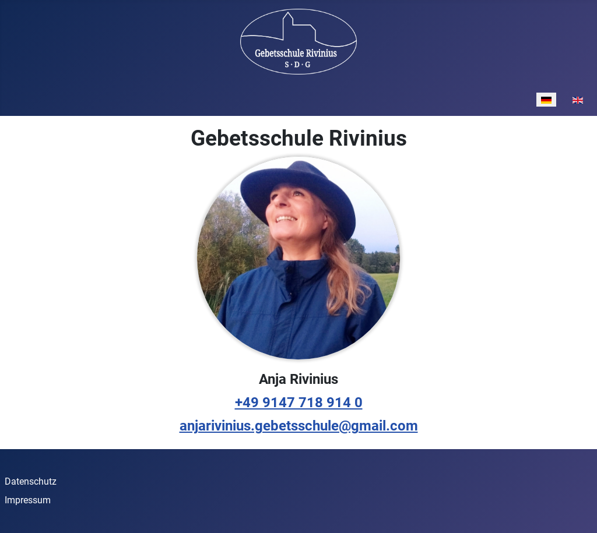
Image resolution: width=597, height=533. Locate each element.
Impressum (28, 500)
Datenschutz (31, 481)
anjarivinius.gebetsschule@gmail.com (299, 426)
